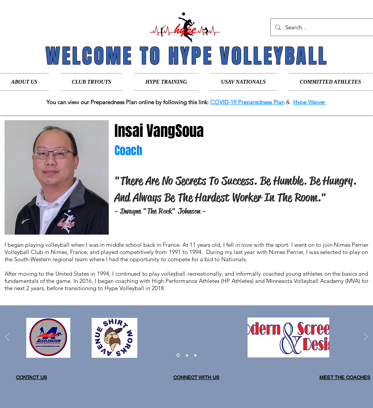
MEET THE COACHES (344, 377)
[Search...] (321, 27)
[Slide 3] (195, 355)
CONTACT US (31, 377)
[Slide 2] (187, 355)
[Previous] (7, 337)
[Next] (366, 337)
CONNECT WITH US (196, 377)
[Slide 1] (178, 355)
